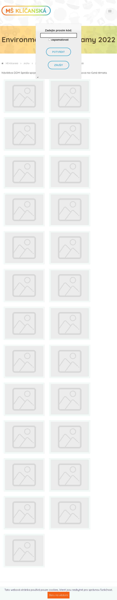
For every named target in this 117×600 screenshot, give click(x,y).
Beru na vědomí (58, 595)
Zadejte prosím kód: (58, 30)
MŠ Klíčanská (10, 63)
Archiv (27, 63)
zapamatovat (60, 39)
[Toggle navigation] (109, 11)
